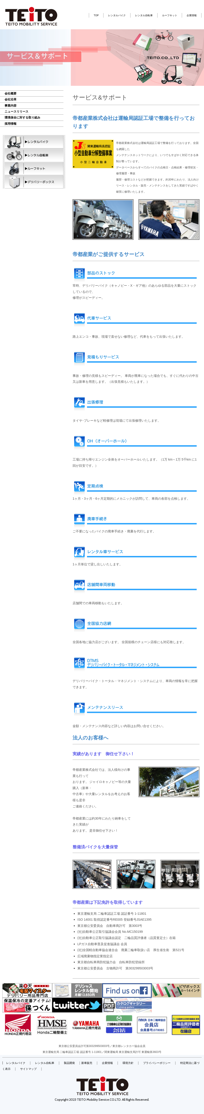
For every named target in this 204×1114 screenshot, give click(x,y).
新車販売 (86, 1063)
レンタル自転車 (144, 15)
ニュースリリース (16, 111)
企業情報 (192, 15)
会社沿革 (10, 99)
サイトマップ (28, 1069)
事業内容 (10, 105)
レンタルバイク (117, 15)
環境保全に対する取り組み (22, 117)
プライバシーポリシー (157, 1063)
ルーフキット (169, 15)
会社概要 (10, 93)
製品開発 (69, 1063)
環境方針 (127, 1063)
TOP (96, 15)
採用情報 (10, 123)
